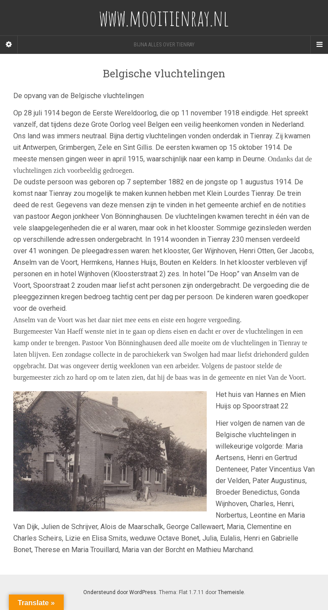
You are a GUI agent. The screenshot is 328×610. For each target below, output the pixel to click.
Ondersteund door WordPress (119, 592)
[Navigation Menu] (319, 44)
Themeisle (231, 592)
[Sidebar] (9, 44)
